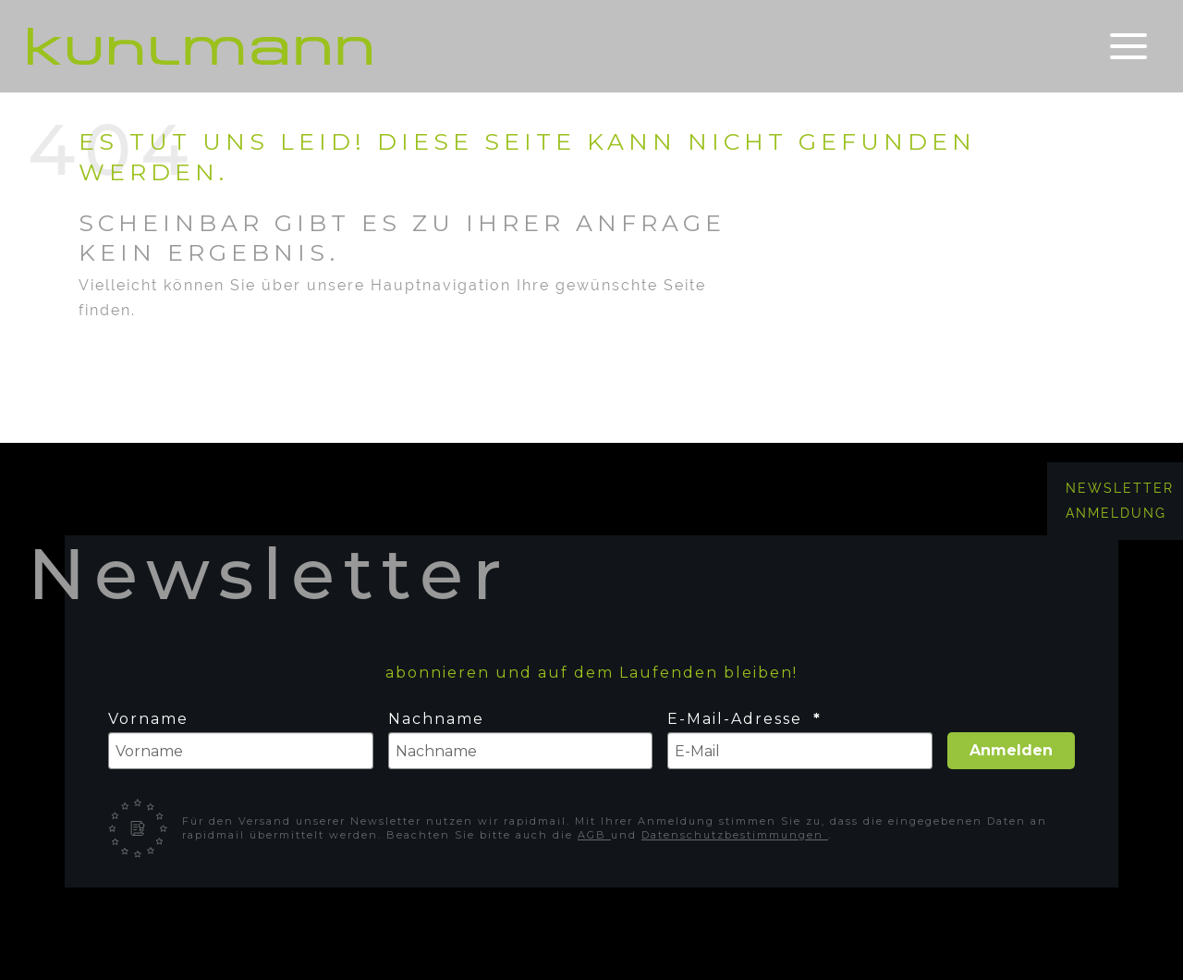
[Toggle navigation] (1129, 47)
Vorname (148, 719)
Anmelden (1011, 750)
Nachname (436, 719)
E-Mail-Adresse (737, 719)
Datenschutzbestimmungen (734, 834)
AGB (594, 834)
